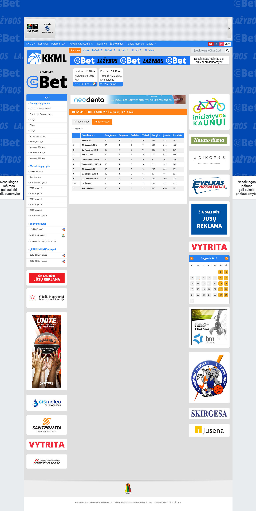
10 (192, 283)
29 (221, 295)
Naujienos (101, 43)
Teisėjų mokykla (135, 43)
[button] (227, 44)
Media (150, 43)
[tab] (82, 122)
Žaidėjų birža (117, 43)
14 (215, 283)
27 (209, 295)
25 (198, 295)
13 (209, 283)
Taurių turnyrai (38, 223)
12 (204, 283)
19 (204, 289)
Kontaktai (43, 43)
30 (226, 295)
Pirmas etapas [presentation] (81, 121)
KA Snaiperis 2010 (89, 145)
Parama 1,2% (58, 43)
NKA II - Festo (87, 155)
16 (226, 283)
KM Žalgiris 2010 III (89, 174)
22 (221, 289)
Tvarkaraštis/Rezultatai (80, 43)
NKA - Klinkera (87, 188)
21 (215, 289)
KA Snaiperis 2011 (89, 169)
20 (209, 289)
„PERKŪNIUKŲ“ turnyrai (43, 249)
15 (221, 283)
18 (198, 289)
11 (198, 283)
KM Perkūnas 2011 (89, 179)
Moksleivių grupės (40, 166)
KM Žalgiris (86, 183)
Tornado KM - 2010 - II (91, 164)
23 (226, 289)
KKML (30, 43)
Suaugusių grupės (40, 103)
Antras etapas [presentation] (102, 121)
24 (192, 295)
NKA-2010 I (86, 140)
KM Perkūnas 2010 (89, 150)
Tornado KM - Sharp (90, 160)
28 (215, 295)
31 (192, 301)
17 (192, 289)
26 (204, 295)
